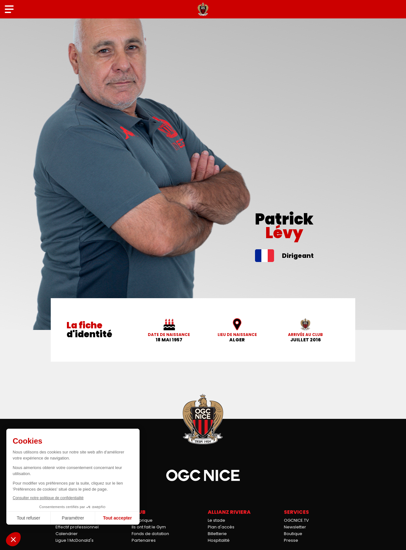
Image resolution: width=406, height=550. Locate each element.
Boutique (293, 534)
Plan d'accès (221, 527)
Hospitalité (219, 540)
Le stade (216, 520)
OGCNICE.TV (296, 520)
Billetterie (217, 534)
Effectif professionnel (77, 527)
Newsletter (295, 527)
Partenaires (144, 540)
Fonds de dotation (150, 534)
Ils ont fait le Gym (149, 527)
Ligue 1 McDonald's (75, 540)
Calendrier (67, 534)
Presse (291, 540)
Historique (142, 520)
